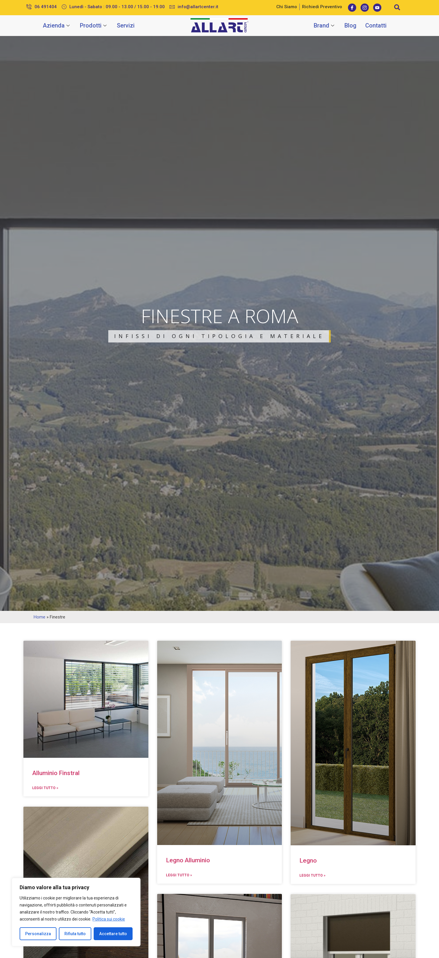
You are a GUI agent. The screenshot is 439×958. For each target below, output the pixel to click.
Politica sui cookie (108, 919)
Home (39, 617)
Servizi (126, 25)
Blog (350, 25)
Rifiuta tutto (75, 933)
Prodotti (94, 25)
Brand (325, 25)
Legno (308, 860)
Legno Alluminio (188, 860)
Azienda (57, 25)
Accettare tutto (113, 933)
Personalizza (38, 933)
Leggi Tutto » (45, 788)
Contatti (376, 25)
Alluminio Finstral (56, 773)
